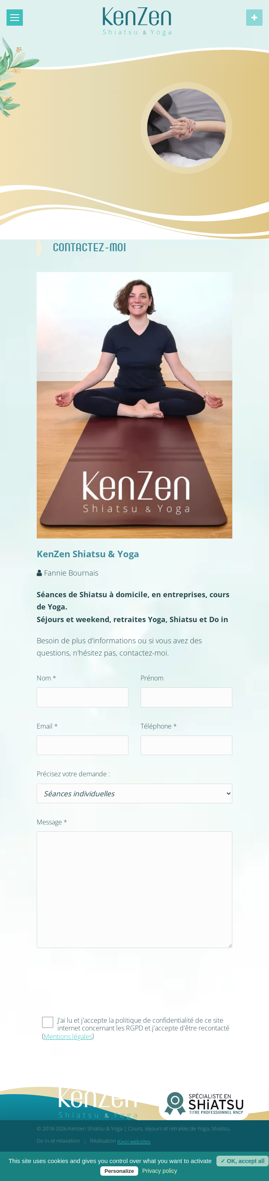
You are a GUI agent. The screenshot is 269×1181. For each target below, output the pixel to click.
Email (47, 726)
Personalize (119, 1171)
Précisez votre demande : (73, 773)
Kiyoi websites (133, 1141)
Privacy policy (159, 1171)
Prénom (152, 678)
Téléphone (159, 726)
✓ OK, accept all (242, 1161)
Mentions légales (68, 1037)
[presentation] (99, 988)
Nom (46, 678)
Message (52, 822)
